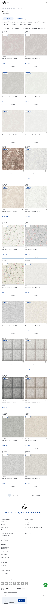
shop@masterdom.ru (23, 513)
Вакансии (4, 568)
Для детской (6, 24)
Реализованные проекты (6, 543)
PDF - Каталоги (5, 554)
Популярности (26, 28)
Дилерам (3, 565)
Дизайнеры (4, 540)
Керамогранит (4, 523)
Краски (2, 529)
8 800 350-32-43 (9, 513)
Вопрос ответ (5, 570)
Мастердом (6, 592)
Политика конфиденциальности (11, 579)
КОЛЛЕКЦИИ (20, 22)
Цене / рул (41, 28)
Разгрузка (26, 524)
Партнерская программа (5, 547)
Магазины (4, 562)
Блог (26, 530)
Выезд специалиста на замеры (31, 525)
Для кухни (15, 24)
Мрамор (3, 524)
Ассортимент (5, 519)
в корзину (13, 66)
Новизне (34, 28)
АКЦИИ (5, 22)
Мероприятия (27, 533)
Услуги (26, 522)
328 (33, 495)
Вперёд (38, 495)
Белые (36, 22)
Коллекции (20, 18)
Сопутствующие (4, 531)
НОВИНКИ (12, 22)
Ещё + (30, 24)
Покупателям (28, 519)
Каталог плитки (4, 521)
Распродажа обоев (5, 537)
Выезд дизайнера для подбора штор (33, 527)
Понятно (21, 600)
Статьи (26, 532)
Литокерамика (4, 526)
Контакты (4, 560)
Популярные (29, 22)
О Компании (5, 557)
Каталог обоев (4, 527)
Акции (25, 535)
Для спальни (22, 24)
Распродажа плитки (5, 535)
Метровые (42, 22)
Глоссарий (4, 573)
